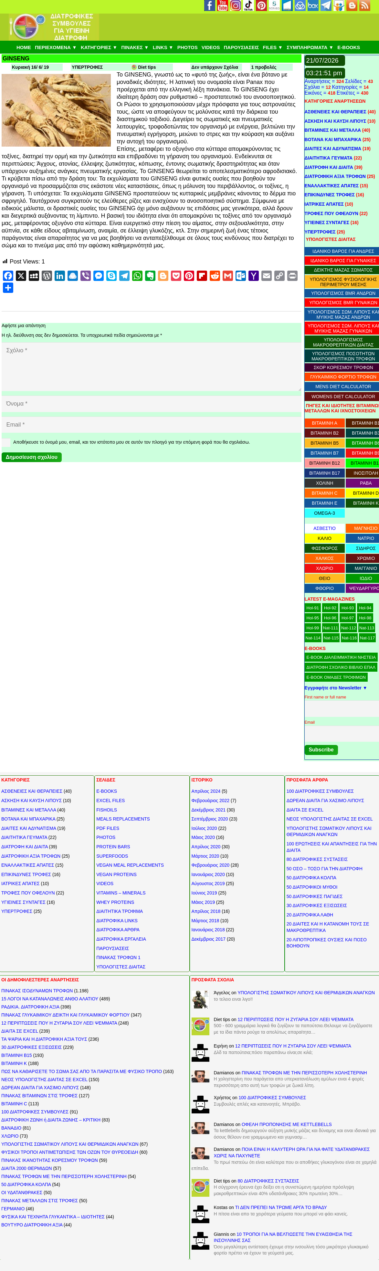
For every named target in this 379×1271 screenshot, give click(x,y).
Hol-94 (365, 607)
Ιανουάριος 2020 (208, 874)
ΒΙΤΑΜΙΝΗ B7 (325, 453)
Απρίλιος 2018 (206, 911)
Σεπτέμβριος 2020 (210, 819)
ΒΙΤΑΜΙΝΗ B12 (324, 463)
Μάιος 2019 (203, 902)
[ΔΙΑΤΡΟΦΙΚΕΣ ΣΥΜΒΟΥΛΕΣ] (54, 27)
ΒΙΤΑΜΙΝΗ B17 (324, 473)
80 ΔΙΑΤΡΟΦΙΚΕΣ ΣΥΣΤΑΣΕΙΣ (317, 859)
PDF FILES (107, 828)
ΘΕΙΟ (324, 578)
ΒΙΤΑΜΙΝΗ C (325, 493)
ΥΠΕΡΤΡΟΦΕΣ (87, 67)
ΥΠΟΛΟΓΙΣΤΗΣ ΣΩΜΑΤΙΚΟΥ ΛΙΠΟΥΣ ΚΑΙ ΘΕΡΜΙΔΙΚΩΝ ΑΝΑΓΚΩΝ (70, 1144)
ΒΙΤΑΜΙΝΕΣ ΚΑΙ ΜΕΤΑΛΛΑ (333, 130)
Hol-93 (348, 607)
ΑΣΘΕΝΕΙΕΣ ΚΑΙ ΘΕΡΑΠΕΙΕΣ (335, 111)
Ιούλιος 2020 (204, 828)
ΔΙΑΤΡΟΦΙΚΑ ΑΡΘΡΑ (118, 929)
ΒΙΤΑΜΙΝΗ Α (324, 423)
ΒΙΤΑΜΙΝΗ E (324, 503)
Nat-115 (331, 638)
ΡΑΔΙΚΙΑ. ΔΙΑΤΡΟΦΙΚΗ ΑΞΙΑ (30, 1006)
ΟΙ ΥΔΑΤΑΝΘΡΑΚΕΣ (21, 1192)
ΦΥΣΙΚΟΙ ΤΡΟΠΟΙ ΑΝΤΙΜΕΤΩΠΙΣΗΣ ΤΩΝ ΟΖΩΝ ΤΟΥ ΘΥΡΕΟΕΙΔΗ (69, 1152)
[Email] (151, 425)
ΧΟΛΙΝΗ (324, 483)
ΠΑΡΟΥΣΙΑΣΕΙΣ (112, 948)
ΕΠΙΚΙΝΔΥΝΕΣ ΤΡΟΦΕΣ (330, 194)
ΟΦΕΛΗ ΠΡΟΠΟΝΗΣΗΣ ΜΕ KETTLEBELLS (287, 1124)
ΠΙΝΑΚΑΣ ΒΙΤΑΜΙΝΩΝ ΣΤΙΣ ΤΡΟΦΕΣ (39, 1095)
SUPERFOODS (112, 856)
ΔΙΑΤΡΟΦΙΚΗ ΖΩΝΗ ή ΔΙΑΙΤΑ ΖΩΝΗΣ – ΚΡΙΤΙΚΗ (50, 1119)
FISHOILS (106, 809)
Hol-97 (348, 617)
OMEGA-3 (324, 513)
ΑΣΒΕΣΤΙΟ (324, 528)
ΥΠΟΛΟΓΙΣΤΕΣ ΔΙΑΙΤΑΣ (120, 966)
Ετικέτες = (349, 93)
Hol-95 (313, 617)
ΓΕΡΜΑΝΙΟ (13, 1208)
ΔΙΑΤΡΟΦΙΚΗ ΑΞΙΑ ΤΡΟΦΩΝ (335, 176)
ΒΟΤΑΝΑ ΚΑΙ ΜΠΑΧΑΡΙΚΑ (333, 139)
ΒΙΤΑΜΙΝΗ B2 (325, 433)
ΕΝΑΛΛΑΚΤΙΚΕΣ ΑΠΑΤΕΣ (332, 185)
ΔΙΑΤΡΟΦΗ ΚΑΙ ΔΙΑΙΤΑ (329, 167)
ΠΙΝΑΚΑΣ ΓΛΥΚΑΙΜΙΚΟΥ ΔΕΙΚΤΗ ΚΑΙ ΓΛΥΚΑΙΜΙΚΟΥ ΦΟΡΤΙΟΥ (65, 1015)
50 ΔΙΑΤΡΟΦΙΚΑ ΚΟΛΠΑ (311, 877)
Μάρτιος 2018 (205, 920)
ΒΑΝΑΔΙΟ (11, 1128)
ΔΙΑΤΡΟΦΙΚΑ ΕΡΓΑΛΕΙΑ (121, 939)
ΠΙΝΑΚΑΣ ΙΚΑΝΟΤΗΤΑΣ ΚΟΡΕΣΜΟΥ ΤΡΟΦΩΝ (49, 1160)
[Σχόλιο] (151, 366)
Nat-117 (367, 638)
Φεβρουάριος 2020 (211, 865)
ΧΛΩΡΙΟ (324, 568)
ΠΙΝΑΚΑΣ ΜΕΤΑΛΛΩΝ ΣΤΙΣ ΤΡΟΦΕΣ (39, 1200)
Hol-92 (330, 607)
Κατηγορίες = (348, 87)
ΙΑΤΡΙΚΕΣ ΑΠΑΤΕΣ (324, 204)
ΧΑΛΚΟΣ (324, 558)
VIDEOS (104, 883)
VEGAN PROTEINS (116, 874)
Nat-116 (349, 638)
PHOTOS (105, 837)
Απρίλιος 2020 (206, 846)
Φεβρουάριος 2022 (211, 800)
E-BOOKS (106, 791)
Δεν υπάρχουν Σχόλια (214, 67)
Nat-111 (330, 627)
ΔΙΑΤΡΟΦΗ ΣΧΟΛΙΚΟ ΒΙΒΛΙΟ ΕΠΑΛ (341, 667)
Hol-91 (313, 607)
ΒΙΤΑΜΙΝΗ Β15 (16, 1055)
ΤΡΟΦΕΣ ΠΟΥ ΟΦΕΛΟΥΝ (331, 213)
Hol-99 (313, 627)
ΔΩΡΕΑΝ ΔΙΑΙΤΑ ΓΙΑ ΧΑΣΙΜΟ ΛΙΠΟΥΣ (325, 800)
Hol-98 (365, 617)
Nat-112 (348, 627)
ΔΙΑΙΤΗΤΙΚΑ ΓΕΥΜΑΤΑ (329, 157)
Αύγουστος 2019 (208, 883)
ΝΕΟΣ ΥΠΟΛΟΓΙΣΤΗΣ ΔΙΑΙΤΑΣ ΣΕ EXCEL (330, 819)
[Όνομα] (151, 404)
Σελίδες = (356, 81)
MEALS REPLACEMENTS (123, 819)
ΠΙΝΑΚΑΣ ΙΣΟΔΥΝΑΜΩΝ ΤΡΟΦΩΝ (37, 990)
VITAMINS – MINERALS (120, 892)
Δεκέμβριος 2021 (209, 809)
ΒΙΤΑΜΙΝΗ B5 (325, 443)
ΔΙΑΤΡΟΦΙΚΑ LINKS (117, 920)
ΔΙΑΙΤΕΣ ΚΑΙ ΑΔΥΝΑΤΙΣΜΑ (333, 148)
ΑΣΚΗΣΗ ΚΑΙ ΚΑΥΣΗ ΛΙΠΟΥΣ (335, 121)
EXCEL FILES (110, 800)
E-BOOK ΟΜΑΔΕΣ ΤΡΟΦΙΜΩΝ (336, 677)
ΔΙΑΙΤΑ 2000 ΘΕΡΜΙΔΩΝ (26, 1168)
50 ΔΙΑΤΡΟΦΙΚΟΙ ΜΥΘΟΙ (312, 887)
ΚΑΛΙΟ (325, 538)
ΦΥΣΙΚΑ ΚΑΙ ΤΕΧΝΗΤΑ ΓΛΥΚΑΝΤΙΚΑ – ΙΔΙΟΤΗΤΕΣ (53, 1216)
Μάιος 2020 (203, 837)
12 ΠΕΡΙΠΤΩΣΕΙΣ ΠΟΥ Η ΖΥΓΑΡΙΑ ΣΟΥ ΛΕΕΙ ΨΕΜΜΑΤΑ (59, 1023)
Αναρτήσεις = (320, 81)
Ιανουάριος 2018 (208, 929)
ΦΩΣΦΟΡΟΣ (324, 548)
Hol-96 (330, 617)
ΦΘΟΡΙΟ (324, 588)
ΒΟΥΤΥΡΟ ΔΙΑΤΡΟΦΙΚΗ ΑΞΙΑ (31, 1224)
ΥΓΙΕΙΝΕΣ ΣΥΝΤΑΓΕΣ (327, 222)
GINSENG (16, 58)
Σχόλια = (315, 87)
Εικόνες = (316, 93)
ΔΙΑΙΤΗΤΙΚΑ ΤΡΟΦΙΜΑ (119, 911)
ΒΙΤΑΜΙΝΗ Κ (14, 1063)
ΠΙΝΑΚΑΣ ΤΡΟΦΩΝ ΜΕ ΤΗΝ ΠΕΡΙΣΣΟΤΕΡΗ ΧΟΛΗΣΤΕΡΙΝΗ (64, 1176)
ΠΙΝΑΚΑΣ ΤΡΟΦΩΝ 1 (118, 957)
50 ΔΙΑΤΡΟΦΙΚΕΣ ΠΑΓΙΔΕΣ (315, 896)
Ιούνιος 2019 (204, 892)
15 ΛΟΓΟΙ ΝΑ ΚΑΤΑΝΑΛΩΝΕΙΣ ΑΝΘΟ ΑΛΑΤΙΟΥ (49, 998)
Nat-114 (313, 638)
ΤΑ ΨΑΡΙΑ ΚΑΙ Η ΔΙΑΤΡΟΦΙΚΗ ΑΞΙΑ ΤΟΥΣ (44, 1039)
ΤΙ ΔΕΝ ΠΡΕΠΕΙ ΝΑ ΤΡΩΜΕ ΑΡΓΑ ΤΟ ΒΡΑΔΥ (281, 1207)
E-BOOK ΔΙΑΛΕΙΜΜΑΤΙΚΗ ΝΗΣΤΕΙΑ (341, 657)
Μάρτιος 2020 (205, 856)
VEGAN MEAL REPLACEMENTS (130, 865)
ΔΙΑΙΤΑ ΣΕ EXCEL (305, 809)
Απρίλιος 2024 (206, 791)
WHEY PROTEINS (115, 902)
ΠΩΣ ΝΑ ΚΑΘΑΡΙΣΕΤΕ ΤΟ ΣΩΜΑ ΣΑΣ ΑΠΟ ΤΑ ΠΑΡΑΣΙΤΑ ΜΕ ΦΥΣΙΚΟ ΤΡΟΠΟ (81, 1071)
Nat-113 (366, 627)
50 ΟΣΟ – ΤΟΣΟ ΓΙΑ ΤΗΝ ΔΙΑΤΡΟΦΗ (325, 868)
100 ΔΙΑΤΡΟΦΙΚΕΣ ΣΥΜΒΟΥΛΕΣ (320, 791)
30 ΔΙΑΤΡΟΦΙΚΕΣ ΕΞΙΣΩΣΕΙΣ (317, 905)
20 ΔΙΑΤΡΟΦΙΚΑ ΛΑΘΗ (310, 914)
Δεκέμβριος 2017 (209, 939)
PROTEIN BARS (113, 846)
